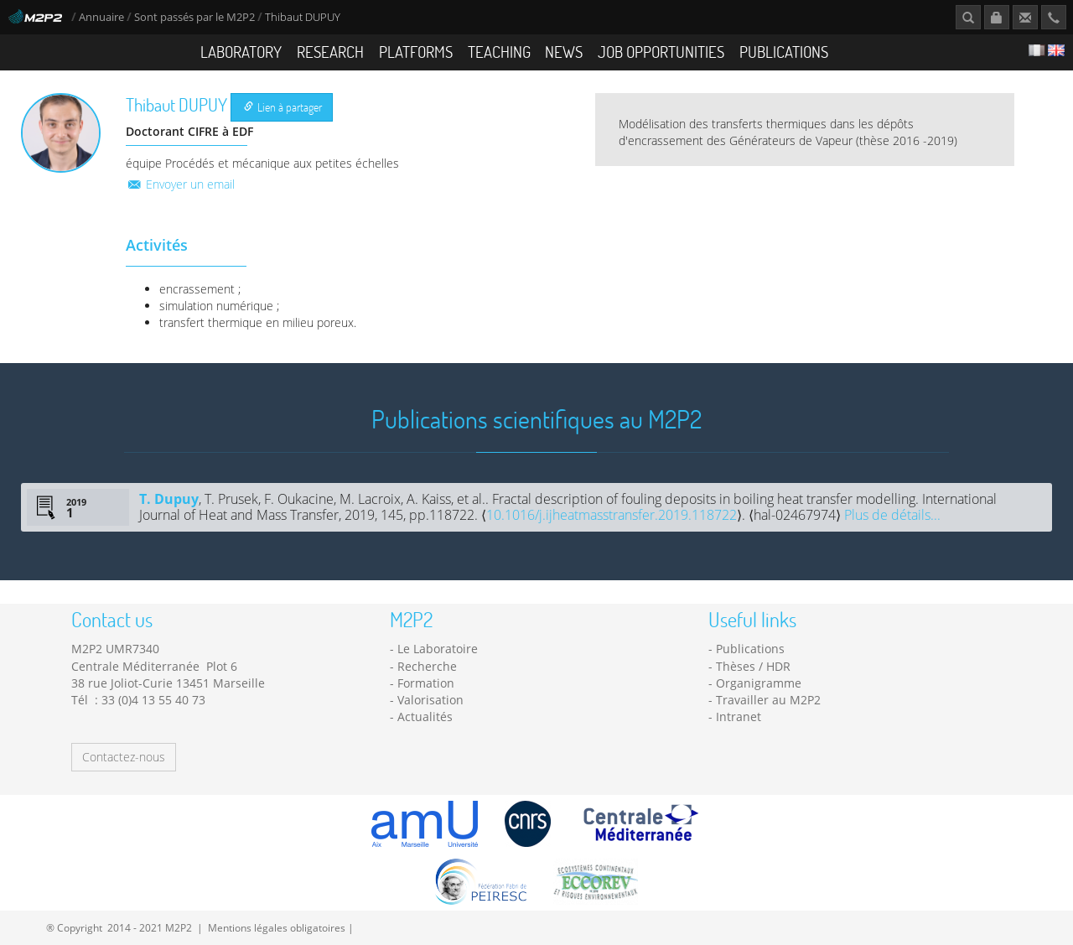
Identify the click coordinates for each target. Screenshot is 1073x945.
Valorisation (430, 700)
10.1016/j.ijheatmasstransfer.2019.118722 (611, 515)
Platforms (416, 51)
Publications (783, 51)
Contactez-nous (123, 757)
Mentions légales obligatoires (276, 927)
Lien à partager (283, 107)
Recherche (427, 666)
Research (330, 51)
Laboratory (241, 51)
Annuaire (103, 17)
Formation (425, 683)
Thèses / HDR (753, 666)
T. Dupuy (169, 499)
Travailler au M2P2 (768, 700)
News (564, 51)
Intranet (738, 716)
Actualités (425, 716)
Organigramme (758, 683)
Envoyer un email (180, 184)
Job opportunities (661, 51)
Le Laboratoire (437, 649)
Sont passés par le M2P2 (194, 17)
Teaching (499, 51)
